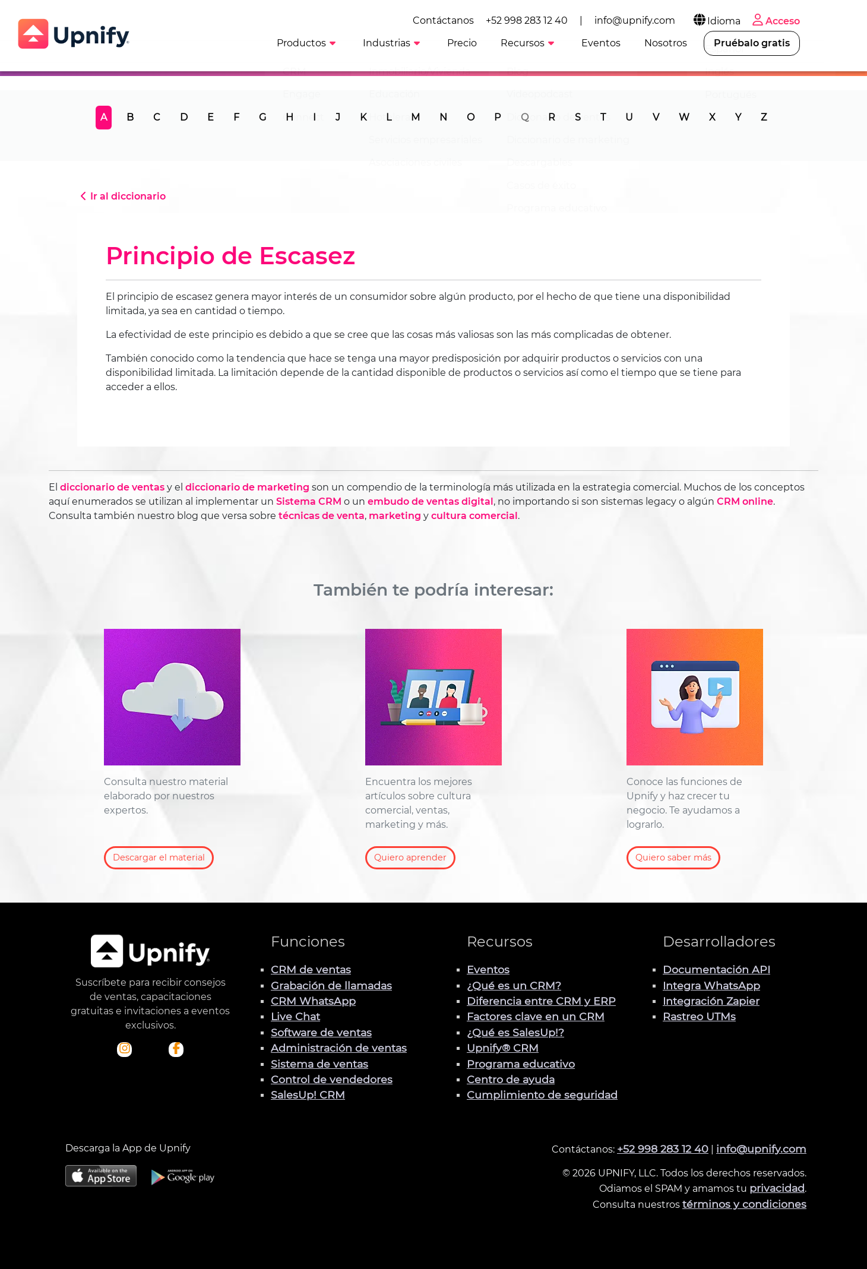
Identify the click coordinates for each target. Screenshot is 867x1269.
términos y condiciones (744, 1204)
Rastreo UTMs (699, 1016)
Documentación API (716, 969)
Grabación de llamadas (331, 985)
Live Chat (295, 1016)
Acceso (818, 19)
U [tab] (629, 117)
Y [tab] (738, 117)
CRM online (745, 501)
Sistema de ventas (319, 1064)
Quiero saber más (673, 857)
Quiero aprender (410, 857)
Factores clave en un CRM (536, 1016)
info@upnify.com (678, 18)
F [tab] (236, 117)
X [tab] (712, 117)
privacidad (777, 1188)
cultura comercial (474, 515)
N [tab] (443, 117)
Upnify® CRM (503, 1048)
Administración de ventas (339, 1048)
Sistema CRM (308, 501)
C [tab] (156, 117)
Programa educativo (521, 1064)
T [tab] (603, 117)
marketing (395, 515)
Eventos (488, 969)
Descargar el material (159, 857)
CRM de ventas (311, 969)
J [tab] (338, 117)
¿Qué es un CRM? (514, 985)
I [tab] (314, 117)
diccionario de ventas (112, 487)
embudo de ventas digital (430, 501)
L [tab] (388, 117)
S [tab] (578, 117)
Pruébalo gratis (795, 42)
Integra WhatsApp (711, 985)
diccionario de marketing (247, 487)
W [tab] (684, 117)
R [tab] (551, 117)
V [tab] (656, 117)
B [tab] (130, 117)
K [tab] (363, 117)
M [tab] (415, 117)
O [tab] (470, 117)
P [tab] (497, 117)
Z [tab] (764, 117)
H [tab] (289, 117)
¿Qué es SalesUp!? (515, 1032)
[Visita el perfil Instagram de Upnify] (124, 1049)
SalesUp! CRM (308, 1094)
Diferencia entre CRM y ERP (541, 1001)
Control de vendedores (332, 1079)
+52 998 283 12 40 (570, 18)
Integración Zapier (711, 1001)
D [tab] (184, 117)
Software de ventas (321, 1032)
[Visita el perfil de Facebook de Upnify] (176, 1049)
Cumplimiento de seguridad (542, 1094)
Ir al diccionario (121, 196)
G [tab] (262, 117)
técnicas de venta (322, 515)
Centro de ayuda (511, 1079)
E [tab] (210, 117)
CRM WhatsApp (313, 1001)
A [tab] (103, 117)
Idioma (759, 19)
